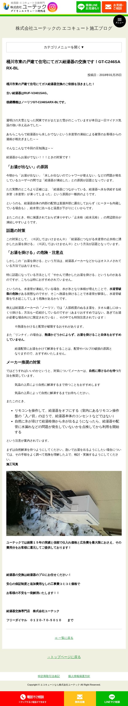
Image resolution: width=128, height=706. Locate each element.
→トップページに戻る (64, 657)
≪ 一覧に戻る (64, 638)
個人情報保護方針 (79, 676)
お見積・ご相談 (114, 8)
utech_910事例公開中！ (52, 7)
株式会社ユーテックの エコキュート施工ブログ (64, 28)
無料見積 (80, 698)
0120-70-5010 (32, 698)
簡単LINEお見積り (88, 8)
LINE (112, 698)
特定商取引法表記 (49, 676)
